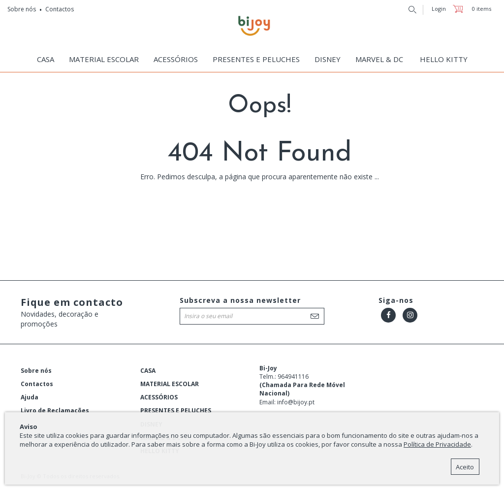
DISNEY (328, 59)
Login (439, 8)
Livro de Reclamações (55, 410)
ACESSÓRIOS (176, 59)
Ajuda (29, 397)
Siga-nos (395, 300)
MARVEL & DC (379, 59)
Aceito (465, 466)
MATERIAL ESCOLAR (104, 59)
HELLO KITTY (444, 59)
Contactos (59, 9)
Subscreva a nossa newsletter (240, 300)
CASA (45, 59)
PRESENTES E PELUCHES (256, 59)
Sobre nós (21, 9)
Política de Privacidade (437, 444)
